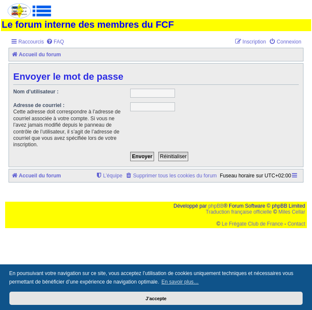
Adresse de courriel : (38, 105)
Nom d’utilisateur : (35, 92)
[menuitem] (55, 42)
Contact (296, 224)
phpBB (216, 206)
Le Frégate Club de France (252, 224)
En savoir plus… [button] (179, 282)
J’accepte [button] (156, 298)
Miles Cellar (291, 212)
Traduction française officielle (239, 212)
